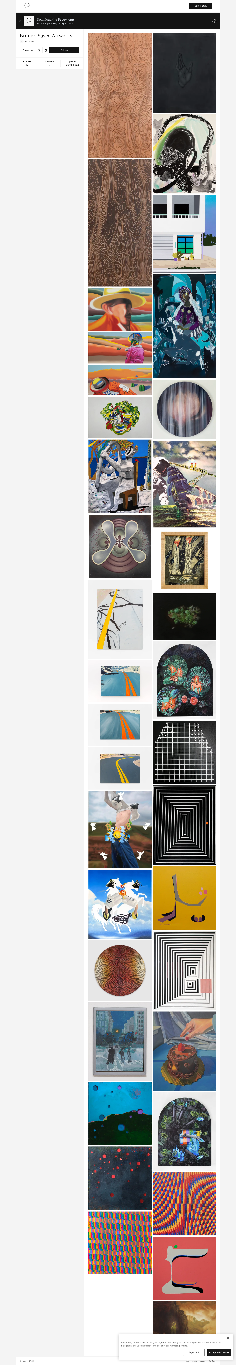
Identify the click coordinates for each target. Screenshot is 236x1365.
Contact (212, 1361)
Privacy (202, 1361)
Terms (194, 1361)
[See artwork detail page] (120, 95)
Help (187, 1361)
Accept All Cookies (219, 1352)
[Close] (228, 1338)
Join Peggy (201, 5)
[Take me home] (27, 6)
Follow (64, 50)
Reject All (194, 1352)
